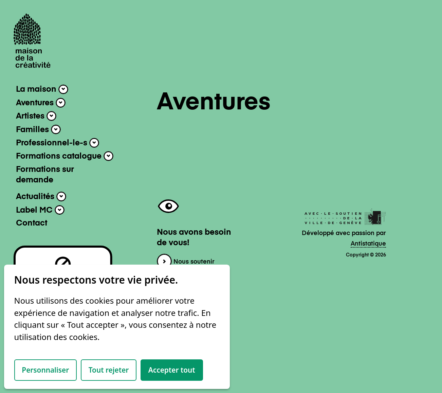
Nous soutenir (186, 262)
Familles (38, 130)
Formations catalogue (64, 156)
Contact (31, 223)
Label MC (40, 210)
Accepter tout (171, 370)
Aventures (41, 103)
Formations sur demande (45, 175)
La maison (42, 89)
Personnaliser (45, 370)
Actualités (41, 196)
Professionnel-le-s (57, 143)
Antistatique (368, 244)
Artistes (36, 116)
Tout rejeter (109, 370)
